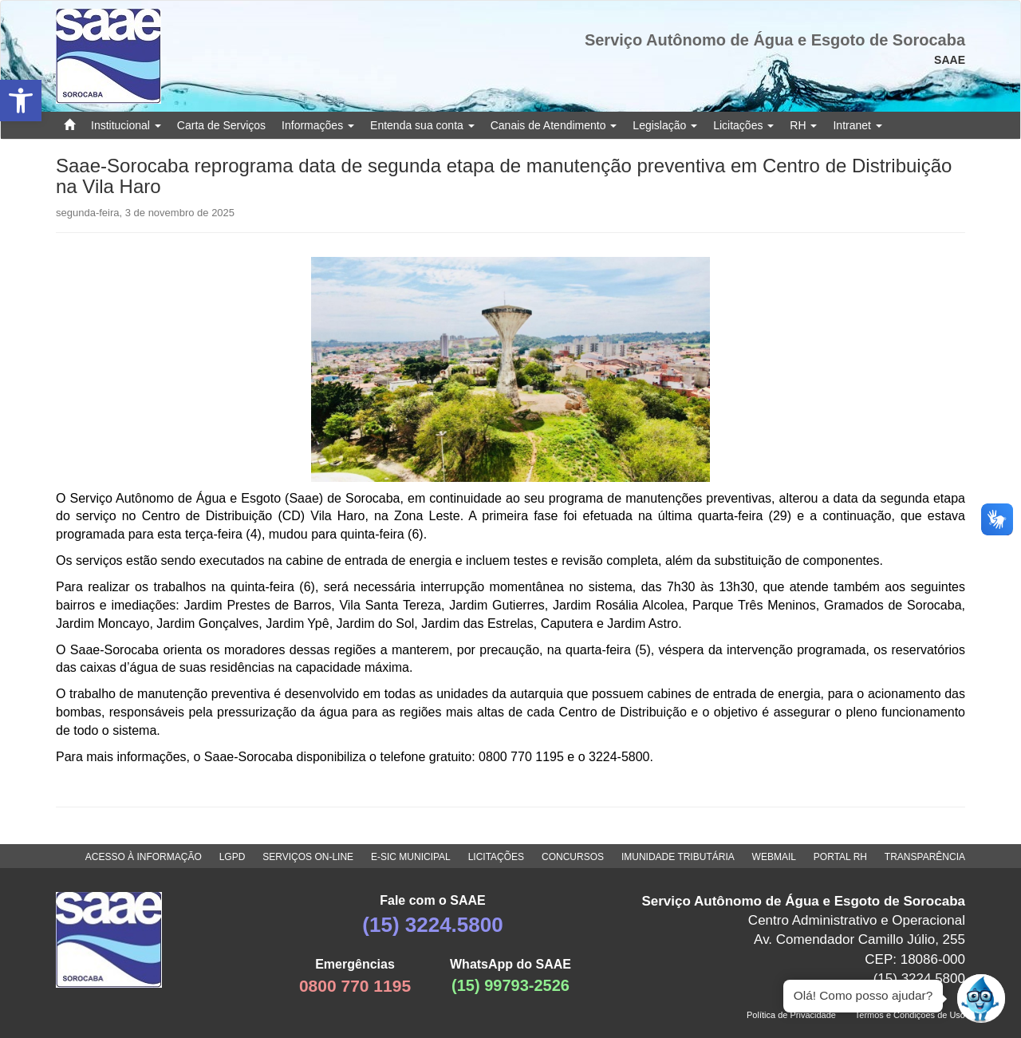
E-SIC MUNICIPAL (411, 856)
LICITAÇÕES (496, 856)
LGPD (232, 856)
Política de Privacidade (791, 1015)
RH (803, 125)
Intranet (857, 125)
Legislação (665, 125)
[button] (20, 100)
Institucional (126, 125)
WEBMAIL (774, 856)
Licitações (743, 125)
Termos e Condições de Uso (910, 1015)
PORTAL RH (840, 856)
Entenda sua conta (422, 125)
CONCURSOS (573, 856)
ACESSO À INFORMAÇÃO (143, 856)
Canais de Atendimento (554, 125)
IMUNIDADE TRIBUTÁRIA (678, 856)
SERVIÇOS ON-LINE (307, 856)
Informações (318, 125)
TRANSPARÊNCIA (925, 856)
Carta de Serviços (221, 125)
